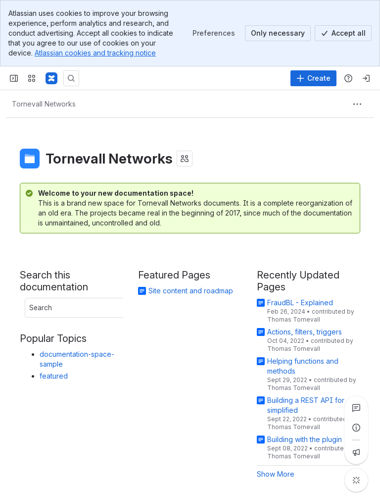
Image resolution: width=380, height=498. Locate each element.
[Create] (313, 78)
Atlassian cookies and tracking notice (95, 53)
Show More (275, 474)
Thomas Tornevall (293, 319)
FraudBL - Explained (300, 302)
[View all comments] (356, 408)
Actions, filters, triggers (304, 332)
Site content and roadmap (190, 290)
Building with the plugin (304, 439)
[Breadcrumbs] (44, 104)
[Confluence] (51, 78)
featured (54, 376)
